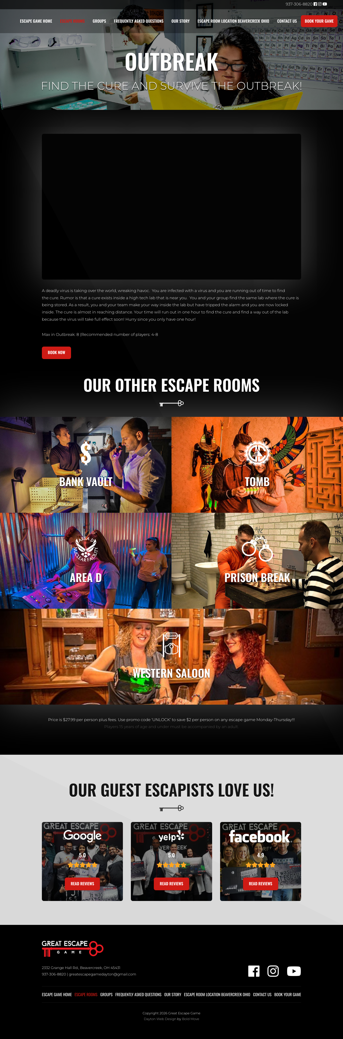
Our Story (181, 21)
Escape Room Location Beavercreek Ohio (234, 21)
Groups (99, 21)
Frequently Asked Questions (139, 21)
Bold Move (190, 1020)
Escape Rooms (72, 21)
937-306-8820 (299, 4)
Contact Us (287, 21)
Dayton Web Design (160, 1020)
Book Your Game (319, 21)
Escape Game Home (36, 21)
